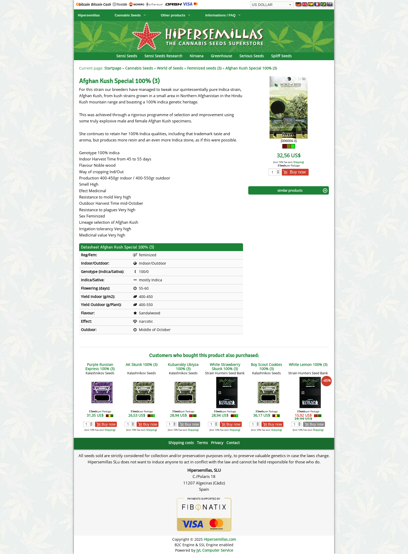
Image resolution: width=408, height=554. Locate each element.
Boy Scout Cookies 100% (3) (266, 366)
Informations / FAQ (220, 15)
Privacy (217, 442)
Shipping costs (181, 442)
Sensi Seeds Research (163, 55)
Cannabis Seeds (128, 15)
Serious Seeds (251, 55)
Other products (173, 15)
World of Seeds (170, 68)
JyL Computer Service (214, 550)
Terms (202, 442)
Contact (233, 442)
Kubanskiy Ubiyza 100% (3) (183, 366)
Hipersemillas (89, 15)
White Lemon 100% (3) (308, 364)
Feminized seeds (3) (204, 68)
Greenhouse (221, 55)
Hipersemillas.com (220, 539)
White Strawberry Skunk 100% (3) (225, 366)
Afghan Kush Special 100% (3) (251, 68)
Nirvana (196, 55)
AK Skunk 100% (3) (141, 364)
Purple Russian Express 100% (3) (99, 366)
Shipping (298, 162)
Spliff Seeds (281, 55)
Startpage (112, 68)
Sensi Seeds (126, 55)
